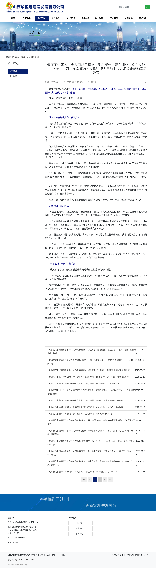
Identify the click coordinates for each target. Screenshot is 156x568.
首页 (13, 18)
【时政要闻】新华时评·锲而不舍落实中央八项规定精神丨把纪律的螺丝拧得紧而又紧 (83, 384)
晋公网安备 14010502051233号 (21, 560)
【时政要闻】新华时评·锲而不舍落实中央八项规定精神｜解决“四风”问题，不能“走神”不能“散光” (88, 377)
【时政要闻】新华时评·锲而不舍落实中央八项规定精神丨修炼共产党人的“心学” (81, 414)
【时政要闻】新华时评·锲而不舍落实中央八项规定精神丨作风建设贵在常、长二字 (82, 472)
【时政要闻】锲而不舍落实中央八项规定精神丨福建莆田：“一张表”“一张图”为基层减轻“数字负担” (88, 370)
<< (84, 480)
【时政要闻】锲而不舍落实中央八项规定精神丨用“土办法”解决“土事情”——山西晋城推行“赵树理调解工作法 (91, 422)
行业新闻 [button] (99, 18)
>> (110, 480)
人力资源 (129, 18)
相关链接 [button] (80, 534)
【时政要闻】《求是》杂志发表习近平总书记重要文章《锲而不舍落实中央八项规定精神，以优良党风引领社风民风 (91, 392)
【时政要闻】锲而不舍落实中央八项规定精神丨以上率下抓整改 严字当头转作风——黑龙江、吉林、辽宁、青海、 (91, 453)
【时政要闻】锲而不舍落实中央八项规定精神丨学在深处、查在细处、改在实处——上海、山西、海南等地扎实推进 (91, 351)
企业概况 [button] (26, 18)
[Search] (131, 7)
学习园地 (114, 18)
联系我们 (143, 18)
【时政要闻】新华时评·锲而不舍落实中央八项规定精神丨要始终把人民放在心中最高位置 (85, 407)
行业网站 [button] (80, 523)
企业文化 (71, 18)
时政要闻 (35, 57)
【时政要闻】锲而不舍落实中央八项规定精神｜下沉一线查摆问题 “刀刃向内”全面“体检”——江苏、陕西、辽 (90, 362)
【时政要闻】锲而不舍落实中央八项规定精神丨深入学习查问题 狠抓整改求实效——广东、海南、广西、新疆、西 (90, 463)
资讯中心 (25, 57)
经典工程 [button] (55, 18)
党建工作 (85, 18)
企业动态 (13, 76)
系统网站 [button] (80, 528)
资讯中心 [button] (41, 18)
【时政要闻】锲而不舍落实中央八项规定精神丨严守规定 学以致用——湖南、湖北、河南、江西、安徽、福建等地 (90, 432)
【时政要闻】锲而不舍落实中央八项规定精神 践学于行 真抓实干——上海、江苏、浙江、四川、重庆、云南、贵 (91, 443)
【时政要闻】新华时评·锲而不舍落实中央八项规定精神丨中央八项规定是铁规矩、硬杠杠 (85, 400)
